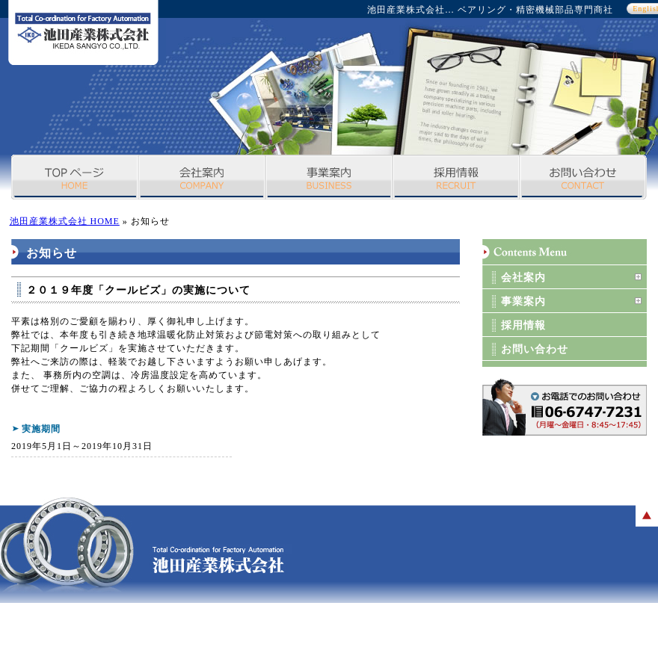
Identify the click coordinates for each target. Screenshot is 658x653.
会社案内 (201, 177)
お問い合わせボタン (564, 407)
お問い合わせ (583, 177)
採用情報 (456, 177)
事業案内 (329, 177)
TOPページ (74, 177)
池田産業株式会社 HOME (65, 221)
